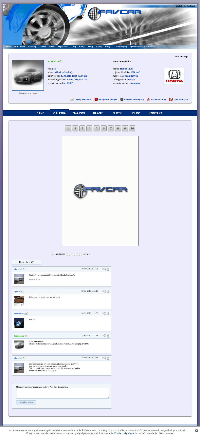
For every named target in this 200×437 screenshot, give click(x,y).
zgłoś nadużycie (180, 99)
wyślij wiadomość (84, 99)
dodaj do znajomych (108, 99)
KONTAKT (155, 113)
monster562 (19, 314)
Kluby (99, 46)
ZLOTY (117, 113)
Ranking (32, 46)
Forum (52, 46)
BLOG (136, 113)
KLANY (98, 113)
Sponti (17, 291)
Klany (90, 46)
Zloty (73, 46)
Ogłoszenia (63, 46)
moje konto (181, 6)
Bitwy (108, 46)
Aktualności (19, 46)
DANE (40, 113)
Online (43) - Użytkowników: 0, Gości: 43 (135, 46)
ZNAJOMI (79, 113)
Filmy (82, 46)
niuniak (17, 269)
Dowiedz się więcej (124, 433)
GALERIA (59, 113)
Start (8, 46)
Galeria (42, 46)
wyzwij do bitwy (158, 99)
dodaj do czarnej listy (134, 99)
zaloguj (191, 6)
